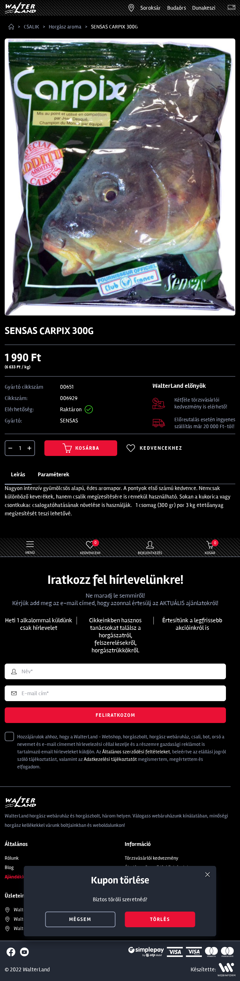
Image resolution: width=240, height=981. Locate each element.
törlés (160, 919)
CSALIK (31, 26)
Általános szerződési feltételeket (136, 752)
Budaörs (176, 7)
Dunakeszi (203, 7)
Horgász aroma (65, 26)
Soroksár (150, 7)
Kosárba (80, 448)
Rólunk (12, 858)
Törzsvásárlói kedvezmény (151, 858)
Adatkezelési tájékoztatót (110, 759)
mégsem (80, 919)
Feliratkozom (115, 715)
